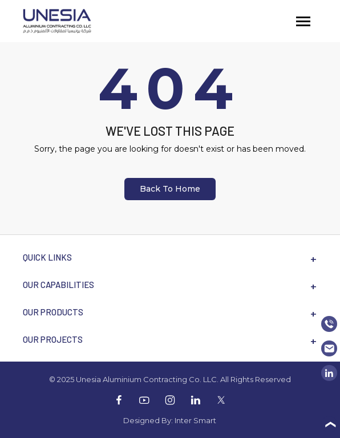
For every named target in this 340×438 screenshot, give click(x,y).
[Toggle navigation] (303, 21)
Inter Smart (195, 420)
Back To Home (170, 189)
